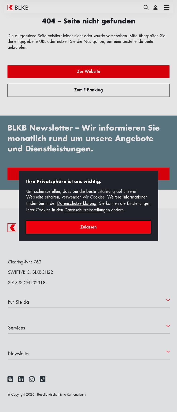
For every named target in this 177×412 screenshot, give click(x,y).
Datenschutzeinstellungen (87, 210)
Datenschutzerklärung (76, 203)
